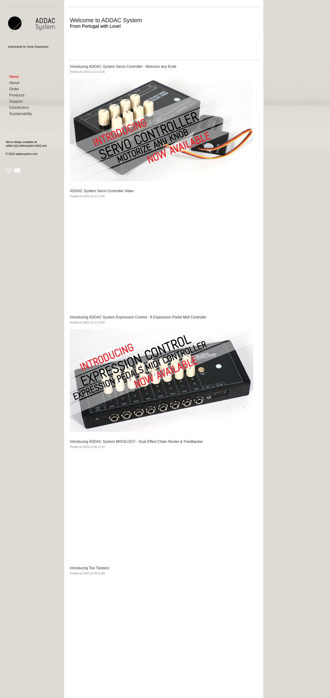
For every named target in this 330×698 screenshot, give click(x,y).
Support (16, 101)
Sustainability (20, 114)
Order (14, 89)
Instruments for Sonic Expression (28, 46)
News (14, 76)
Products (17, 95)
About (14, 83)
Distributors (19, 107)
